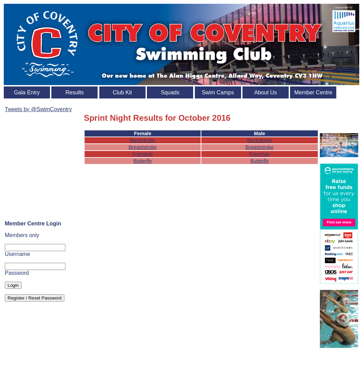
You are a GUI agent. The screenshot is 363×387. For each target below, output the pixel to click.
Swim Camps (218, 92)
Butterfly (143, 161)
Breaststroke (142, 147)
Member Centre (313, 92)
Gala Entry (27, 92)
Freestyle (142, 154)
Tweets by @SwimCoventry (38, 109)
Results (74, 92)
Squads (170, 92)
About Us (265, 92)
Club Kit (122, 92)
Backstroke (142, 140)
